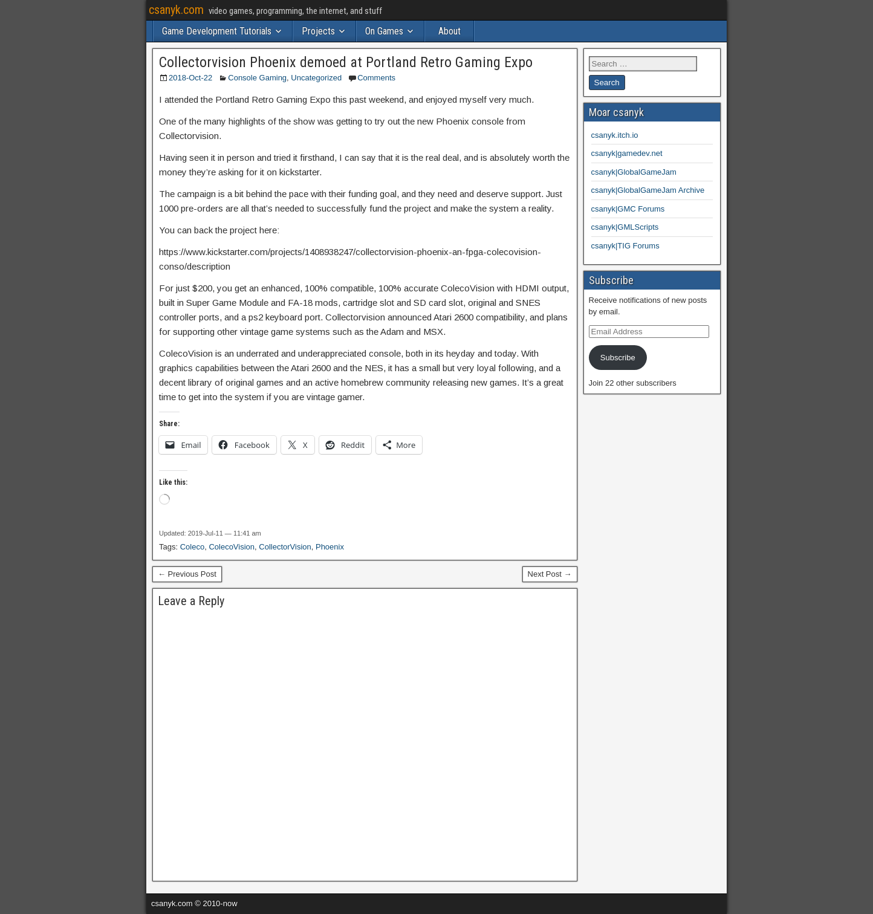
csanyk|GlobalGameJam (634, 172)
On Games (384, 31)
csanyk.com (176, 9)
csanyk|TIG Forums (625, 245)
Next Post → (550, 574)
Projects (318, 31)
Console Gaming (257, 77)
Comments (376, 77)
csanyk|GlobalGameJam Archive (648, 190)
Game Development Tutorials (216, 31)
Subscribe (617, 357)
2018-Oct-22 (190, 77)
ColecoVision (232, 546)
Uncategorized (316, 77)
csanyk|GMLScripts (625, 227)
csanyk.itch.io (614, 135)
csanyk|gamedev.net (627, 153)
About (449, 31)
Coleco (192, 546)
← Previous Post (187, 574)
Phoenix (330, 546)
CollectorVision (285, 546)
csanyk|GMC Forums (628, 208)
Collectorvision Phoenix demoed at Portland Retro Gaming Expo (346, 62)
